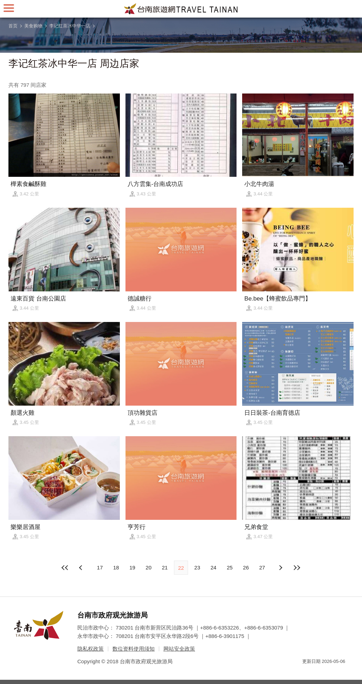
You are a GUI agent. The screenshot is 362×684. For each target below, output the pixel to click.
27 (262, 567)
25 (230, 567)
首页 (13, 25)
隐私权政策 (90, 649)
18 (116, 567)
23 (197, 567)
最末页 (297, 568)
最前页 (65, 568)
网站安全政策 (179, 649)
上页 (280, 568)
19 (132, 567)
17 (100, 567)
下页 (82, 568)
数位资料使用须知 (133, 649)
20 (148, 567)
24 (213, 567)
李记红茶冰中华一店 (69, 25)
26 (246, 567)
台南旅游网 (181, 8)
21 (165, 567)
